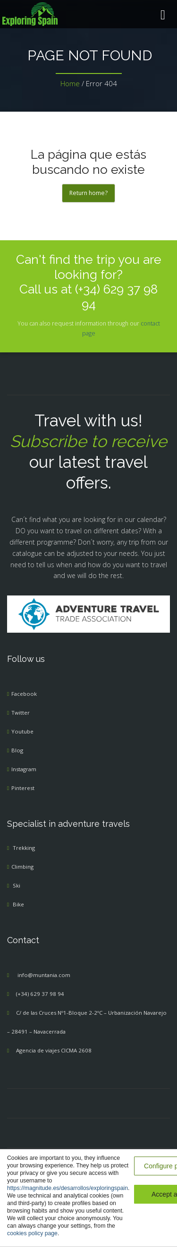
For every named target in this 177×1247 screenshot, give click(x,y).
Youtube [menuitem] (22, 731)
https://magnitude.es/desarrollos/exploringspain (67, 1188)
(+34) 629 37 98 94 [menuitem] (40, 993)
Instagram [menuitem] (23, 769)
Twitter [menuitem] (20, 712)
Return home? (88, 193)
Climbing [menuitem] (22, 866)
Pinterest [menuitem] (22, 787)
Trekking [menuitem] (24, 847)
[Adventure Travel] (89, 613)
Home (70, 83)
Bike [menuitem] (18, 904)
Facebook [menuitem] (24, 693)
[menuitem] (88, 14)
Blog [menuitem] (17, 750)
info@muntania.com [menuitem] (43, 974)
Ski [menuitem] (16, 885)
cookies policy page (32, 1233)
